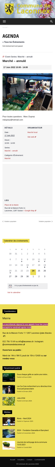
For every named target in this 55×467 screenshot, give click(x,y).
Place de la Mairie (11, 205)
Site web (32, 137)
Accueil (4, 27)
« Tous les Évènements (13, 42)
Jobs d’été (21, 398)
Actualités (20, 460)
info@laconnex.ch (26, 341)
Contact (29, 460)
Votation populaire (10, 221)
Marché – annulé (11, 151)
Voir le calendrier (13, 292)
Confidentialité (40, 460)
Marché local (32, 132)
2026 (37, 464)
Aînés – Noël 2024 (24, 418)
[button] (4, 21)
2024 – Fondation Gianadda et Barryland (33, 430)
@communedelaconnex (13, 344)
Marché (7, 158)
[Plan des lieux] (27, 179)
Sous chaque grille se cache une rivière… (32, 374)
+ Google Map (29, 211)
